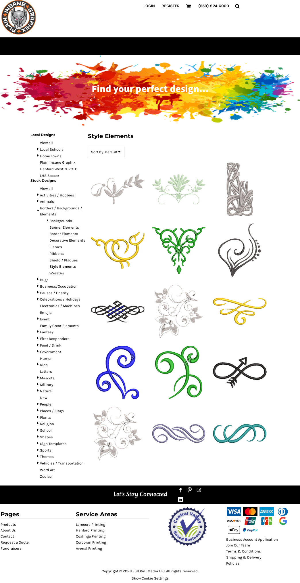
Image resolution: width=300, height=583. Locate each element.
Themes (47, 456)
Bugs (44, 280)
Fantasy (46, 332)
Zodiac (46, 476)
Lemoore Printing (90, 524)
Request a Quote (15, 542)
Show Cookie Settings (150, 578)
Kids (44, 365)
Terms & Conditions (243, 551)
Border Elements (63, 234)
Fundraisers (11, 548)
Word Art (47, 470)
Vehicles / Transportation (62, 463)
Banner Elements (64, 227)
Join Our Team (238, 545)
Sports (45, 450)
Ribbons (56, 253)
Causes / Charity (54, 293)
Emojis (46, 312)
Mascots (47, 378)
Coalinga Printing (90, 536)
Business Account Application (252, 539)
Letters (46, 371)
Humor (46, 358)
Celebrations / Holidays (60, 299)
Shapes (46, 437)
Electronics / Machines (60, 306)
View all (46, 143)
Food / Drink (50, 345)
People (45, 404)
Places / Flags (52, 411)
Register (170, 5)
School (46, 430)
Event (45, 319)
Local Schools (52, 149)
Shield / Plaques (63, 260)
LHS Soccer (49, 175)
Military (46, 385)
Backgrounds (60, 221)
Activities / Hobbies (57, 195)
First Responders (55, 339)
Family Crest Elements (59, 326)
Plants (45, 417)
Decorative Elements (67, 240)
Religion (47, 424)
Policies (233, 563)
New (43, 397)
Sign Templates (53, 443)
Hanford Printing (90, 530)
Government (50, 352)
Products (8, 524)
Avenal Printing (89, 548)
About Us (8, 530)
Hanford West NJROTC (58, 169)
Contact (7, 536)
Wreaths (56, 273)
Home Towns (50, 156)
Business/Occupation (59, 286)
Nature (46, 391)
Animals (47, 201)
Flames (55, 247)
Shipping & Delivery (243, 557)
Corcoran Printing (91, 542)
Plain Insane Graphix (58, 162)
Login (149, 5)
